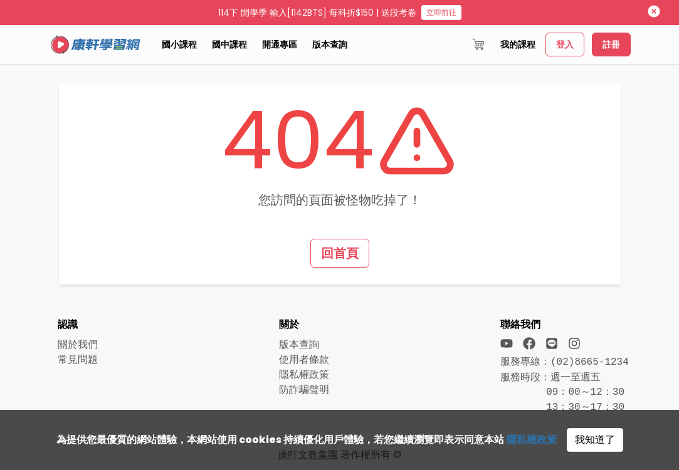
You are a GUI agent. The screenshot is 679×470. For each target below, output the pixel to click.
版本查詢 (329, 44)
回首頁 (340, 253)
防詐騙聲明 (304, 389)
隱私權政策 (532, 439)
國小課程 (179, 44)
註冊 (611, 44)
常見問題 (78, 359)
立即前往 (441, 12)
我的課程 (517, 44)
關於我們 (78, 344)
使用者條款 (304, 359)
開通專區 (279, 44)
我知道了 (595, 439)
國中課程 (229, 44)
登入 (565, 44)
